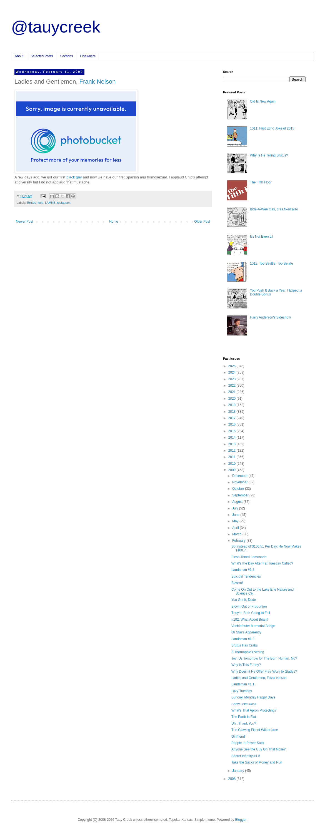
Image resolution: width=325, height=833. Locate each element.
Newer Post (24, 221)
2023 (232, 379)
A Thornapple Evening (247, 652)
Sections (66, 56)
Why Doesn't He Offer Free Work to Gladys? (264, 671)
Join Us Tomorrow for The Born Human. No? (264, 658)
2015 (232, 431)
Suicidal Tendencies (246, 576)
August (238, 502)
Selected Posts (42, 56)
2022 (232, 385)
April (236, 528)
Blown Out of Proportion (249, 606)
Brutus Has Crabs (244, 645)
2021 (232, 392)
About (19, 56)
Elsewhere (88, 56)
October (238, 489)
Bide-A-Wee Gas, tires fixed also (274, 209)
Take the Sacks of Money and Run (256, 762)
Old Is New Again (263, 101)
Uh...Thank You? (243, 723)
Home (113, 221)
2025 (232, 366)
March (237, 534)
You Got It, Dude (243, 600)
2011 (232, 457)
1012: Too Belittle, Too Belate (271, 263)
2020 (232, 399)
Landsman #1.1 (242, 684)
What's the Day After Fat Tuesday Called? (262, 563)
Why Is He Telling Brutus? (269, 155)
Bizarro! (237, 583)
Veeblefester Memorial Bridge (253, 626)
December (240, 476)
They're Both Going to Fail (250, 613)
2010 (232, 464)
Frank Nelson (97, 81)
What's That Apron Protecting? (253, 710)
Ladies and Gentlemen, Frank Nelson (259, 678)
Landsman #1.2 (242, 639)
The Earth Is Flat (243, 717)
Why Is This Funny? (246, 665)
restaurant (64, 202)
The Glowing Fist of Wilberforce (254, 730)
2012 (232, 450)
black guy (74, 177)
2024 (232, 372)
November (240, 482)
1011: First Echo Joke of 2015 (272, 128)
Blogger (241, 820)
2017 (232, 418)
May (235, 521)
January (238, 771)
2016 (232, 424)
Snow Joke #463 (243, 704)
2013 (232, 444)
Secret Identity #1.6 (245, 756)
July (235, 508)
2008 (232, 779)
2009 (232, 470)
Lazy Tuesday (241, 691)
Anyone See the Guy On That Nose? (258, 749)
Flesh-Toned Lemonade (248, 557)
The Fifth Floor (261, 182)
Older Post (202, 221)
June (236, 515)
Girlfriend (238, 736)
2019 (232, 405)
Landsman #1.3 (242, 570)
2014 (232, 437)
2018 (232, 412)
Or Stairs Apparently (246, 632)
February (239, 541)
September (240, 495)
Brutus (31, 202)
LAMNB (50, 202)
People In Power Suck (247, 743)
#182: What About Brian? (249, 619)
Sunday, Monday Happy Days (253, 697)
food (40, 202)
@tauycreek (55, 27)
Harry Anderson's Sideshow (270, 317)
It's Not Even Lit (261, 236)
